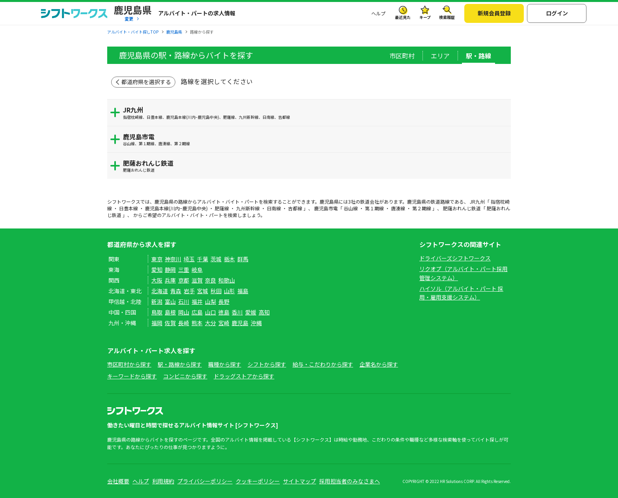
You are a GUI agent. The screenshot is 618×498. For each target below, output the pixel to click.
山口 (210, 312)
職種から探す (224, 364)
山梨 (210, 301)
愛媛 (250, 312)
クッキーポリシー (258, 481)
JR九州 (315, 112)
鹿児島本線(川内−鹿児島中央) (176, 208)
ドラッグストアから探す (244, 376)
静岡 (170, 269)
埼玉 (189, 259)
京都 (183, 280)
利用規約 (163, 481)
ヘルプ (378, 13)
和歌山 (226, 280)
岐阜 (197, 269)
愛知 (156, 269)
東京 (156, 259)
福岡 (156, 323)
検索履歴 (447, 17)
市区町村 (402, 55)
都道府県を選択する (146, 82)
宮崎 (223, 323)
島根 (170, 312)
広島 (197, 312)
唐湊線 (398, 208)
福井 (197, 301)
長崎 (183, 323)
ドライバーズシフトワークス (455, 258)
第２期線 (421, 208)
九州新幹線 (248, 208)
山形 (229, 291)
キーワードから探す (132, 376)
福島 (242, 291)
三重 (183, 269)
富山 (170, 301)
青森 (175, 291)
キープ (425, 17)
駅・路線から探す (180, 364)
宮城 (202, 291)
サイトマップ (299, 481)
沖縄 (256, 323)
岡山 (183, 312)
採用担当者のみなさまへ (349, 481)
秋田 (216, 291)
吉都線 (295, 208)
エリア (440, 55)
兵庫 (170, 280)
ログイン (557, 13)
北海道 (159, 291)
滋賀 (197, 280)
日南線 (274, 208)
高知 (264, 312)
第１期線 (374, 208)
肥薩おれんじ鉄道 (315, 165)
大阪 (156, 280)
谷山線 (351, 208)
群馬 (242, 259)
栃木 (229, 259)
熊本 (197, 323)
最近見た (403, 17)
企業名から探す (378, 364)
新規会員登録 (494, 13)
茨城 (216, 259)
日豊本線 (128, 208)
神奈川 (173, 259)
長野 (223, 301)
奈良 (210, 280)
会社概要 (118, 481)
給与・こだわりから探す (322, 364)
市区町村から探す (129, 364)
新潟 (156, 301)
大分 (210, 323)
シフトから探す (267, 364)
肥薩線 (222, 208)
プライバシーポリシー (205, 481)
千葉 (202, 259)
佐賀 (170, 323)
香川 (237, 312)
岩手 (189, 291)
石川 (183, 301)
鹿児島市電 (315, 139)
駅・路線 (478, 55)
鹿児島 (240, 323)
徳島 (223, 312)
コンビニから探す (185, 376)
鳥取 (156, 312)
